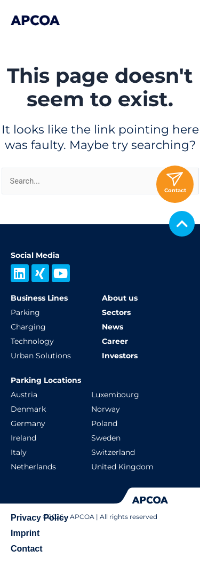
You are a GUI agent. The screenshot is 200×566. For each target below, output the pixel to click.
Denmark (28, 409)
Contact (27, 548)
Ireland (23, 438)
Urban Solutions (41, 355)
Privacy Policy (40, 517)
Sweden (106, 438)
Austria (24, 394)
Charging (28, 327)
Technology (32, 341)
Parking (25, 312)
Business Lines (39, 298)
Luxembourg (115, 394)
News (112, 327)
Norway (105, 409)
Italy (19, 452)
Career (115, 341)
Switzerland (113, 452)
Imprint (25, 533)
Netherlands (33, 466)
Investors (120, 355)
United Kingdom (122, 466)
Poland (104, 423)
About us (120, 298)
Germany (28, 423)
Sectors (116, 312)
